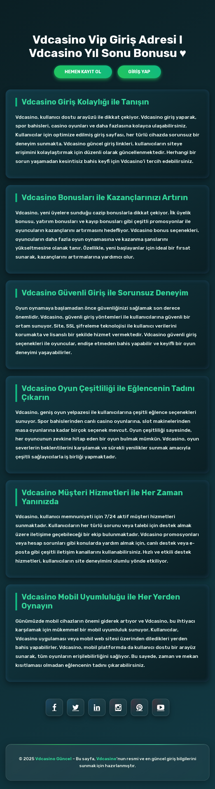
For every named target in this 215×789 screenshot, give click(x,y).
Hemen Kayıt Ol (83, 71)
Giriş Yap (139, 71)
